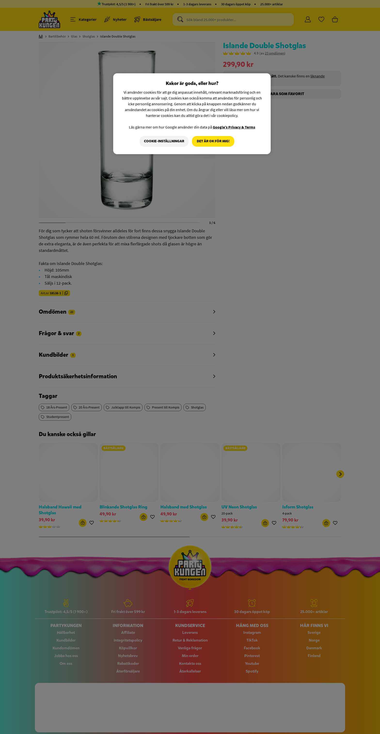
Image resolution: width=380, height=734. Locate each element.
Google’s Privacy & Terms (234, 127)
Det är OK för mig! (213, 141)
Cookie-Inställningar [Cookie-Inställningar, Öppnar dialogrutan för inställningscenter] (164, 141)
